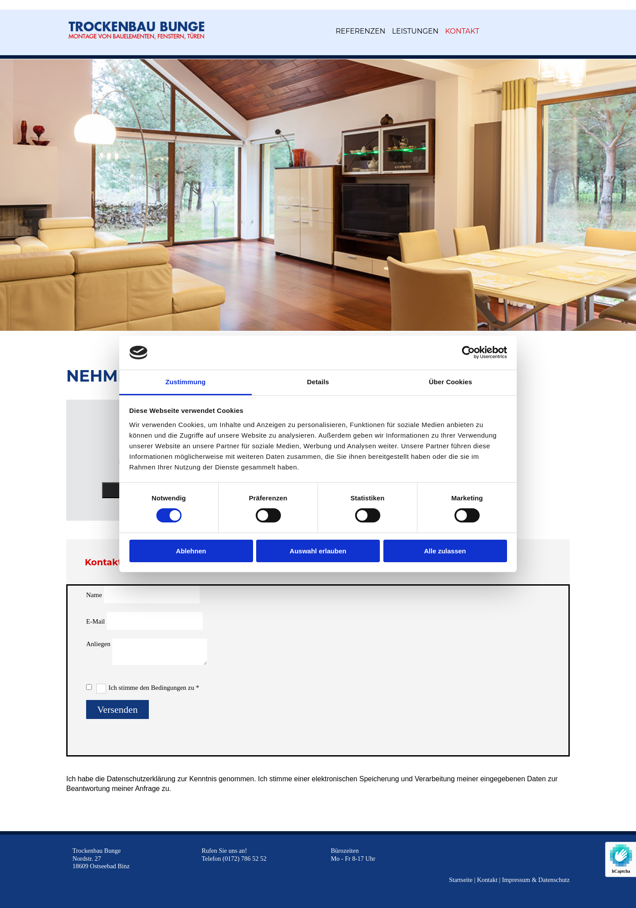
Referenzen (361, 31)
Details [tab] (318, 382)
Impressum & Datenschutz (536, 879)
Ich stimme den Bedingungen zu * (154, 687)
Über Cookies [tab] (450, 382)
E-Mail (95, 621)
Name (94, 594)
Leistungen (415, 31)
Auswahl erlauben (318, 551)
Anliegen (98, 643)
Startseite (461, 879)
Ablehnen (191, 551)
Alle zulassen (445, 551)
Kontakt (462, 31)
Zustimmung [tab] (186, 382)
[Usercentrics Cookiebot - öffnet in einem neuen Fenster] (468, 352)
